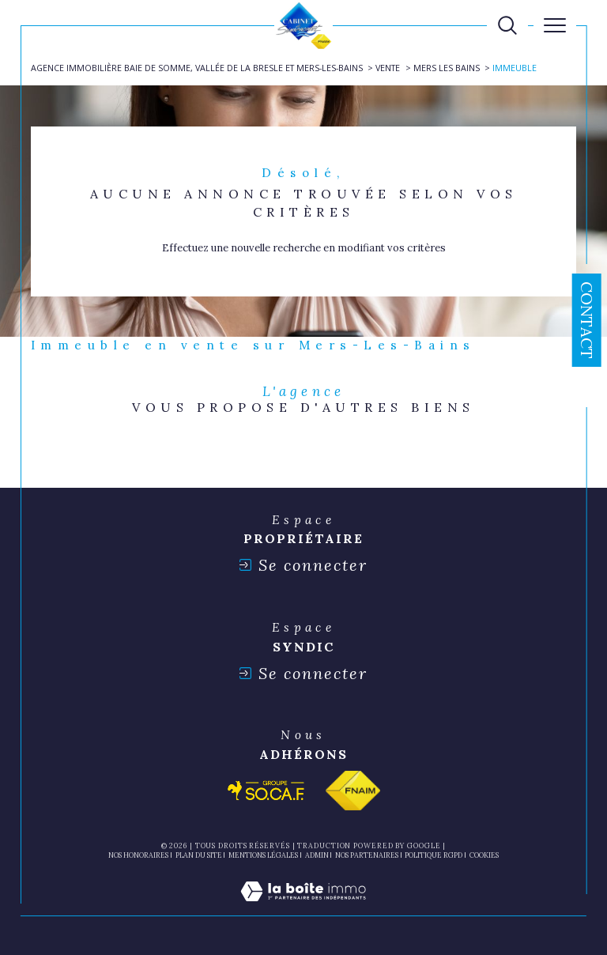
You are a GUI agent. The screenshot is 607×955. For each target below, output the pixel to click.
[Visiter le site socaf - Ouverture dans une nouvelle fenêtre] (266, 790)
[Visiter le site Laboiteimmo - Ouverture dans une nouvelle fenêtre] (303, 908)
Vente (387, 68)
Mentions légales (263, 855)
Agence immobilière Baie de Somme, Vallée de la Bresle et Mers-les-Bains (197, 68)
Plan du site (198, 855)
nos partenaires (366, 855)
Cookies (484, 855)
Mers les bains (446, 68)
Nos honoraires (138, 855)
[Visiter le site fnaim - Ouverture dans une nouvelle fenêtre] (353, 790)
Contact (587, 320)
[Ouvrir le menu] (554, 25)
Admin (317, 855)
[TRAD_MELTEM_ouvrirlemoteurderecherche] (507, 25)
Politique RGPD (433, 855)
